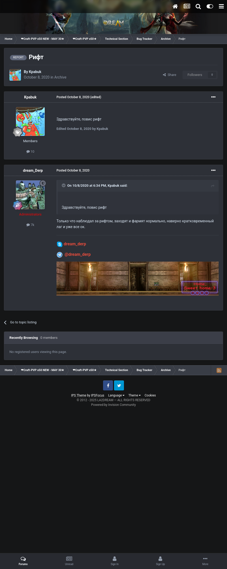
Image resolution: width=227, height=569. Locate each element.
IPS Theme (78, 395)
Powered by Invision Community (113, 405)
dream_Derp (33, 170)
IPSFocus (97, 395)
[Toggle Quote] (64, 185)
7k (30, 225)
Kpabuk (35, 72)
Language (116, 395)
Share (169, 75)
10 (30, 151)
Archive (60, 77)
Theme (134, 395)
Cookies (150, 395)
